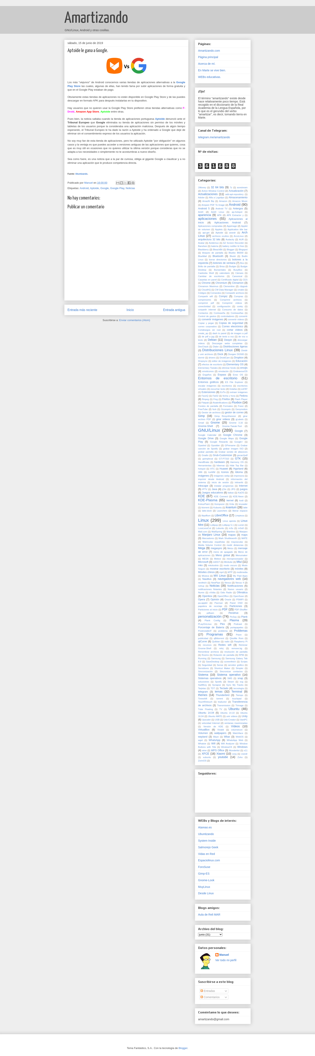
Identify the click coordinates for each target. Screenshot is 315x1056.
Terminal (236, 691)
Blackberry (203, 249)
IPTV (204, 489)
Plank (244, 616)
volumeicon (237, 730)
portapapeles (236, 627)
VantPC (244, 719)
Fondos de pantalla (208, 406)
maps (244, 534)
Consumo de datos (232, 309)
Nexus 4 (239, 582)
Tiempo (239, 695)
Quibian (216, 641)
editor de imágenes (221, 361)
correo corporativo (207, 326)
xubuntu (207, 757)
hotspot (202, 469)
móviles (239, 568)
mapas (232, 534)
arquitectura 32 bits (209, 239)
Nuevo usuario (235, 589)
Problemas (241, 630)
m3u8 (241, 528)
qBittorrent (219, 638)
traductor (222, 702)
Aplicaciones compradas (210, 226)
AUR (241, 239)
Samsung (216, 658)
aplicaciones (207, 219)
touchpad (236, 698)
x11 (246, 750)
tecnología (238, 688)
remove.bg (236, 648)
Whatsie (202, 743)
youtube (223, 757)
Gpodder (215, 445)
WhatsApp (214, 740)
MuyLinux (204, 886)
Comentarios (210, 997)
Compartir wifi (205, 296)
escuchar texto (218, 389)
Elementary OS (235, 364)
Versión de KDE (213, 726)
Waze (216, 737)
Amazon (223, 201)
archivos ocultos (220, 236)
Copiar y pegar (206, 323)
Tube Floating (205, 709)
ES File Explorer (234, 382)
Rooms (205, 655)
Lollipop (214, 525)
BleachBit (217, 249)
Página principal (208, 57)
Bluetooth (218, 256)
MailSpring (217, 531)
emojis (244, 367)
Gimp (201, 415)
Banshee (202, 246)
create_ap (203, 333)
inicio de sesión (220, 482)
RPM (241, 655)
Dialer (216, 346)
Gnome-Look (206, 880)
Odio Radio (226, 592)
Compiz (223, 296)
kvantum (231, 507)
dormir (201, 357)
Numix (201, 592)
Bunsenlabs (220, 270)
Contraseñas (237, 313)
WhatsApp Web (235, 740)
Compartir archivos (234, 293)
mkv (200, 565)
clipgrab (244, 286)
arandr (232, 232)
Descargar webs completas (227, 343)
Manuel (224, 954)
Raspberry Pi (241, 641)
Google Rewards (219, 442)
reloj (221, 648)
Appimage (232, 226)
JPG (233, 489)
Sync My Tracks (234, 685)
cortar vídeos (234, 329)
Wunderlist (234, 750)
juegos (244, 489)
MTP (230, 572)
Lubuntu (220, 528)
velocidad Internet (211, 723)
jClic (224, 489)
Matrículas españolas (213, 542)
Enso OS (238, 374)
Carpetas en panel (207, 279)
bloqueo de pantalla (212, 253)
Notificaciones (235, 585)
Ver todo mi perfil (225, 960)
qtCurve (202, 641)
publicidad (203, 638)
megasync (216, 548)
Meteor (217, 559)
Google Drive (206, 438)
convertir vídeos (236, 319)
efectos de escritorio (212, 364)
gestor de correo (234, 412)
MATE (244, 538)
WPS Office (217, 750)
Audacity (230, 239)
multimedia (242, 572)
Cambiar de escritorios (211, 276)
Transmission (223, 705)
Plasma (234, 620)
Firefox (226, 399)
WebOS (239, 737)
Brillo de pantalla (206, 266)
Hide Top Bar (237, 465)
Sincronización (205, 671)
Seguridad (207, 665)
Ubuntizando (81, 174)
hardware (219, 462)
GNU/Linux (209, 430)
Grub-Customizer (222, 455)
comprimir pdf (206, 303)
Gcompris (226, 409)
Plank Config (212, 620)
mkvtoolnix (213, 565)
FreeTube (203, 409)
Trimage (239, 705)
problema (223, 631)
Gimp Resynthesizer (225, 416)
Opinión (215, 599)
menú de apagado (223, 552)
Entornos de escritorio (217, 378)
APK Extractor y (235, 215)
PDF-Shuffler (241, 609)
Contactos (203, 313)
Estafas (233, 389)
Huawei (224, 468)
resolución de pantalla (236, 652)
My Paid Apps (240, 576)
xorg (234, 754)
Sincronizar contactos (231, 671)
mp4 (221, 572)
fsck (214, 409)
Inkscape (203, 485)
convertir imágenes (212, 319)
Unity (245, 716)
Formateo (228, 406)
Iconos (225, 472)
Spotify (218, 681)
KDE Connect (221, 496)
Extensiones (209, 392)
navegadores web (229, 578)
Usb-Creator (230, 719)
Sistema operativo (229, 674)
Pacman (219, 603)
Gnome (215, 422)
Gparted (202, 445)
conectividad (204, 306)
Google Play (117, 188)
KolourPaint (204, 504)
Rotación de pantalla (223, 655)
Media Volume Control (209, 545)
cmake (240, 290)
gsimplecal (207, 458)
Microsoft (203, 562)
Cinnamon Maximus (208, 286)
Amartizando (96, 18)
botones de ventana (224, 263)
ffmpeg (205, 399)
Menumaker (242, 555)
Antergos (238, 208)
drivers (212, 357)
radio (227, 641)
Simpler (239, 668)
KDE (201, 496)
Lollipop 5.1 (228, 525)
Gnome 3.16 (236, 423)
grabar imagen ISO (233, 448)
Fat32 (215, 396)
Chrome (206, 282)
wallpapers (220, 733)
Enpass (222, 374)
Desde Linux (206, 893)
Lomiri (241, 525)
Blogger (231, 249)
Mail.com (202, 531)
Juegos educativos (212, 492)
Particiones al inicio (208, 609)
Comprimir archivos (231, 300)
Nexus (228, 582)
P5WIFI (240, 599)
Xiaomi (220, 753)
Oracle (228, 599)
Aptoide (94, 188)
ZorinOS (202, 760)
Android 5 (204, 208)
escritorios (227, 386)
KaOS (241, 492)
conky (240, 306)
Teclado (224, 688)
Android (84, 188)
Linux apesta (229, 521)
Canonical (237, 276)
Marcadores (208, 538)
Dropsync (203, 361)
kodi (241, 500)
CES (245, 279)
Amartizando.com (209, 50)
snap (240, 678)
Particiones (235, 606)
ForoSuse (204, 867)
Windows (242, 747)
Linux (203, 520)
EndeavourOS (240, 371)
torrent (219, 698)
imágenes (203, 475)
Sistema (203, 674)
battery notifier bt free (233, 246)
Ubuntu (233, 709)
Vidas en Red (206, 853)
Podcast (238, 624)
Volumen (203, 733)
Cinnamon (237, 282)
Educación (242, 361)
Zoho (240, 757)
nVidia (212, 592)
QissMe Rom (236, 638)
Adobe (201, 197)
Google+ (238, 442)
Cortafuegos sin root (209, 330)
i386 (200, 472)
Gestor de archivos (211, 412)
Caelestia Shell (206, 273)
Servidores (203, 668)
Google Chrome (232, 435)
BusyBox (237, 270)
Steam (231, 681)
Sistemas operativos (210, 678)
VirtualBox (204, 729)
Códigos (202, 293)
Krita (231, 504)
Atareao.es (205, 827)
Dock (220, 354)
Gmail (201, 423)
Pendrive (233, 613)
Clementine (229, 286)
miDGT (216, 562)
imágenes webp (222, 476)
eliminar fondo (229, 368)
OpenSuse (238, 596)
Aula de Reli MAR (209, 914)
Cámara (239, 273)
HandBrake (203, 462)
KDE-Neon (238, 496)
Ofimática (242, 592)
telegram (203, 691)
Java (214, 489)
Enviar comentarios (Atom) (134, 320)
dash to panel (219, 333)
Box (242, 263)
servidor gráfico (236, 665)
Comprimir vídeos (232, 303)
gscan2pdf (242, 455)
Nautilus (207, 579)
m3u (231, 528)
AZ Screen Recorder (233, 243)
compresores (204, 300)
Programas (215, 634)
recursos (207, 645)
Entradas (207, 991)
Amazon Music (240, 201)
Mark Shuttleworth (228, 538)
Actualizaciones (208, 194)
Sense (220, 665)
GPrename (230, 445)
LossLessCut (204, 528)
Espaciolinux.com (209, 860)
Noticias (130, 188)
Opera (201, 599)
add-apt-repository (234, 194)
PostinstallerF (205, 631)
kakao (231, 492)
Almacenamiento (238, 197)
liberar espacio (240, 511)
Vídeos (235, 726)
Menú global (223, 555)
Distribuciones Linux (217, 350)
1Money (202, 187)
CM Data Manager (224, 290)
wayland (202, 736)
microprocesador (235, 559)
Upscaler (206, 719)
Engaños (206, 374)
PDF (225, 609)
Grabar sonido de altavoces (233, 452)
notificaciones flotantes (210, 589)
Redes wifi (224, 645)
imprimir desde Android (211, 479)
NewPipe (215, 582)
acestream (242, 187)
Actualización (236, 190)
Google (104, 188)
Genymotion (241, 409)
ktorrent (205, 507)
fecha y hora (229, 396)
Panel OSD (236, 603)
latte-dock (207, 511)
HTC (212, 469)
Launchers (222, 511)
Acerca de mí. (206, 63)
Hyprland (238, 468)
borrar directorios (218, 259)
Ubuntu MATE (215, 716)
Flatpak (205, 402)
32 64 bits (217, 187)
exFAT (244, 389)
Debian (212, 339)
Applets (219, 229)
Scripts (244, 661)
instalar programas (223, 486)
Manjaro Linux (211, 534)
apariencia (204, 215)
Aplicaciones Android (227, 222)
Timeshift (202, 698)
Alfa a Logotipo (216, 197)
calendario (224, 273)
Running (202, 658)
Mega (201, 548)
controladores (227, 316)
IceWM (211, 472)
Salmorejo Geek (208, 847)
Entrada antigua (174, 310)
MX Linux (220, 575)
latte (245, 507)
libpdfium (206, 515)
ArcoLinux (239, 236)
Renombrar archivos (208, 652)
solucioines (203, 681)
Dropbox (239, 357)
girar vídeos (223, 419)
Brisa (222, 266)
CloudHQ (206, 290)
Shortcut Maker (222, 668)
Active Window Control (212, 191)
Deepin (228, 340)
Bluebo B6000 (236, 253)
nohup (201, 586)
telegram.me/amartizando (214, 137)
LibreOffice (221, 515)
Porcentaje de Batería (211, 627)
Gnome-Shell (205, 426)
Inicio (130, 310)
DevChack (203, 346)
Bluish (233, 256)
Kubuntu (217, 507)
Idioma (239, 472)
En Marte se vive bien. (212, 70)
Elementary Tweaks (208, 368)
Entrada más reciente (82, 310)
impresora (239, 476)
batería (214, 246)
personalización (210, 616)
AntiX (201, 212)
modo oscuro (230, 565)
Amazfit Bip (208, 201)
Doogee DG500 (236, 354)
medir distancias (235, 545)
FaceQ (204, 396)
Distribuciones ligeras (235, 346)
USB (217, 719)
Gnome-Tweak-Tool (232, 426)
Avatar (201, 243)
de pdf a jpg (208, 336)
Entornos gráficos (208, 382)
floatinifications (220, 402)
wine (204, 750)
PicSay (233, 617)
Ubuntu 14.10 (227, 713)
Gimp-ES (204, 873)
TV (220, 709)
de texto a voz (226, 336)
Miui (239, 561)
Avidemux (214, 243)
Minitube (228, 562)
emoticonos (208, 371)
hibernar (221, 465)
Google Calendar (207, 435)
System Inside (207, 840)
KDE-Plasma (207, 500)
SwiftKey (202, 685)
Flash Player (241, 399)
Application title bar (238, 229)
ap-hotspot (237, 212)
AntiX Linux (217, 212)
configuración (224, 306)
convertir (243, 316)
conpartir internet (207, 309)
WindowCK (226, 747)
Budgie (232, 266)
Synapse (216, 685)
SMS (229, 678)
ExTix (223, 392)
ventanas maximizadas (236, 723)
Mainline (231, 531)
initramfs (239, 482)
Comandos (215, 293)
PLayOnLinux (205, 624)
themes (202, 695)
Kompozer (219, 504)
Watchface (238, 733)
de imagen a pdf (239, 333)
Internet (243, 485)
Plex (222, 624)
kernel (230, 500)
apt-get (206, 232)
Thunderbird (222, 695)
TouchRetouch (205, 702)
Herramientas (205, 465)
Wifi (213, 743)
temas (218, 691)
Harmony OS (237, 462)
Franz (241, 406)
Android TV (221, 208)
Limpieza (239, 515)
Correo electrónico (232, 326)
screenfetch (230, 661)
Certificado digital (230, 279)
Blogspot (243, 249)
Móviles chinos (206, 572)
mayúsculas (237, 542)
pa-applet (203, 603)
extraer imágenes (239, 392)
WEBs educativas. (209, 77)
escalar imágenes (207, 386)
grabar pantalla (206, 452)
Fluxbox (237, 402)
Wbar (227, 736)
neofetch (202, 582)
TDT (213, 688)
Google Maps (227, 438)
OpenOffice (223, 596)
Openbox (207, 596)
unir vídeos (231, 716)
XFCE (205, 753)
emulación (223, 371)
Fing (215, 399)
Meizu (230, 548)
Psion (238, 634)
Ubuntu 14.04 (206, 712)
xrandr (244, 754)
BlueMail (202, 256)
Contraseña (219, 313)
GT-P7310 (224, 458)
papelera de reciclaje (210, 606)
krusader (243, 504)
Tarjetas (202, 688)
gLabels (239, 419)
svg (241, 681)
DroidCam (225, 357)
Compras (238, 296)
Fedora (243, 395)
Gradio (205, 455)
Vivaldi (220, 730)
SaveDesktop (213, 661)
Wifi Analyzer (227, 743)
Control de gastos (207, 316)
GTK (238, 458)
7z (231, 187)
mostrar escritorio (220, 568)
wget (200, 740)
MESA (205, 559)
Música (205, 576)
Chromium (221, 282)
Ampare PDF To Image (213, 205)
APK (219, 215)
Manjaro (243, 531)
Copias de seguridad (231, 323)
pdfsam (210, 613)
